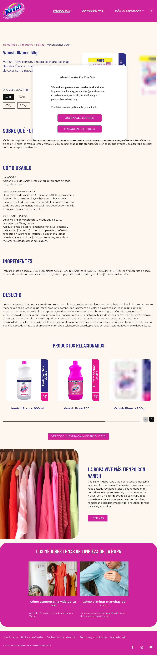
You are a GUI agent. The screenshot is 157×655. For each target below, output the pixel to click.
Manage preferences (79, 129)
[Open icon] (151, 11)
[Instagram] (142, 647)
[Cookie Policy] (32, 637)
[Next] (151, 419)
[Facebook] (133, 647)
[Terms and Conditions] (93, 637)
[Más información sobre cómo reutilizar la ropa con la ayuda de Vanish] (97, 518)
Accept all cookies (79, 118)
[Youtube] (151, 647)
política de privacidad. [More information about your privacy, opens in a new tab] (84, 107)
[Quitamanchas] (92, 11)
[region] (79, 102)
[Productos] (61, 11)
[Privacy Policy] (61, 637)
